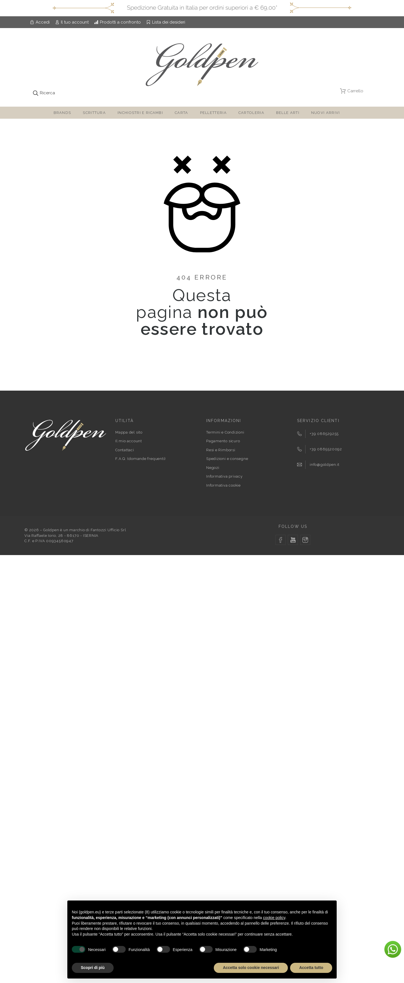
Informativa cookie (223, 485)
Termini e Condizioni (225, 432)
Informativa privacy (224, 476)
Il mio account (128, 441)
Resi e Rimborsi (220, 450)
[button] (392, 949)
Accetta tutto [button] (311, 967)
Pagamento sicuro (223, 441)
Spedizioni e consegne (227, 459)
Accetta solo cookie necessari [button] (251, 967)
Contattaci (124, 450)
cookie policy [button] (274, 917)
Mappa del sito (129, 432)
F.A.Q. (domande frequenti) (140, 459)
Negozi (212, 468)
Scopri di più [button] (93, 967)
